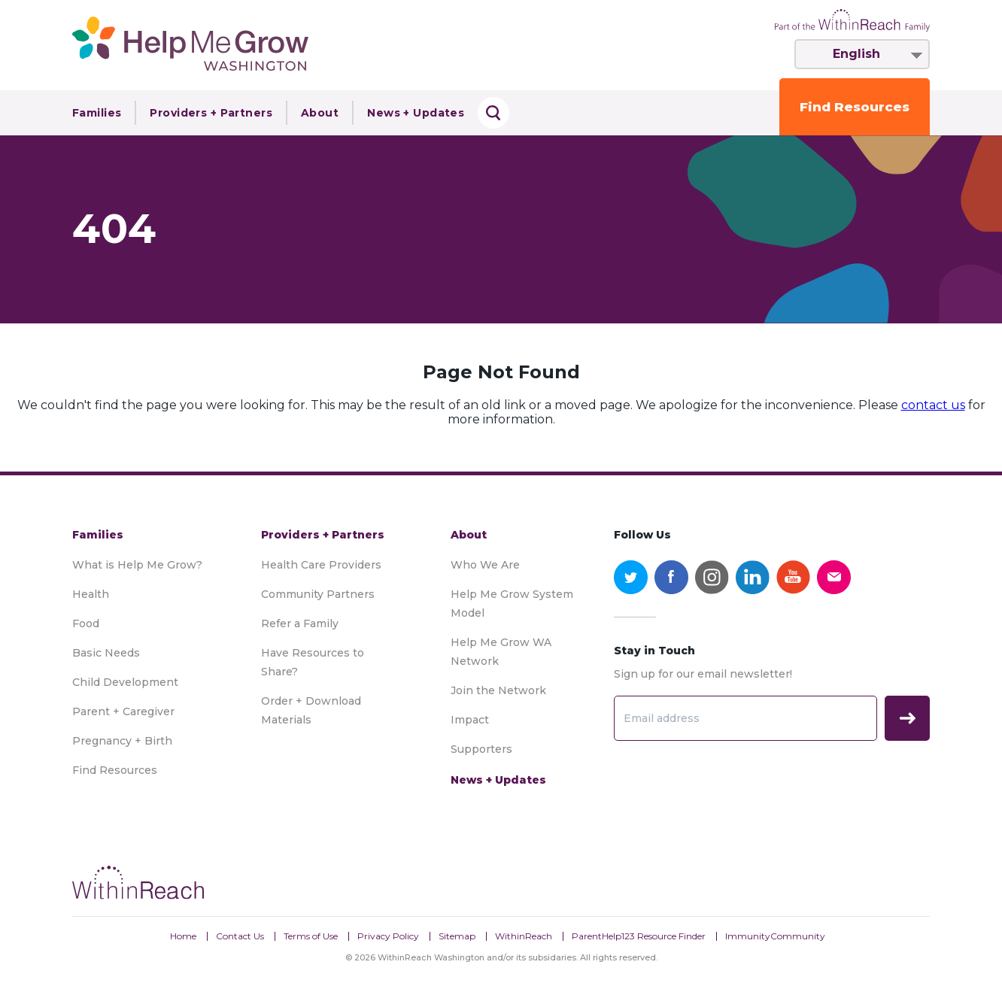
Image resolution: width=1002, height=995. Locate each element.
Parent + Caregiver (123, 711)
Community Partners (318, 594)
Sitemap (457, 936)
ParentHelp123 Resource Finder (639, 936)
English (856, 54)
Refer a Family (300, 623)
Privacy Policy (388, 936)
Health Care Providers (321, 565)
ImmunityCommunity (775, 936)
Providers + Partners (211, 113)
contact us (933, 405)
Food (85, 623)
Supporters (481, 749)
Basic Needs (106, 653)
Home (183, 936)
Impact (470, 720)
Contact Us (240, 936)
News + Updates (415, 113)
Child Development (125, 682)
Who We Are (485, 565)
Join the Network (498, 690)
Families (96, 113)
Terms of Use (311, 936)
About (320, 113)
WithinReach (523, 936)
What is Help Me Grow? (137, 565)
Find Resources (854, 106)
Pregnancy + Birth (122, 741)
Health (90, 594)
